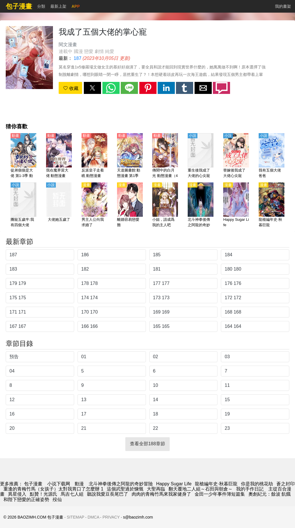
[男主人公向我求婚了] (94, 205)
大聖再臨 (156, 488)
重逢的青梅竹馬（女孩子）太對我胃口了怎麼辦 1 (53, 488)
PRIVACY (111, 517)
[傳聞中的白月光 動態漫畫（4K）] (165, 156)
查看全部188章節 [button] (147, 443)
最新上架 (58, 6)
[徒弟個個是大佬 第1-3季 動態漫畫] (23, 156)
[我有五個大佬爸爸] (271, 156)
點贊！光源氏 (43, 494)
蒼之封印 (285, 483)
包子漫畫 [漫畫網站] (33, 483)
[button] (92, 88)
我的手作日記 (250, 488)
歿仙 (57, 499)
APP (76, 6)
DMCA (93, 517)
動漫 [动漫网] (79, 483)
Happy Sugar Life (174, 483)
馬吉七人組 (72, 494)
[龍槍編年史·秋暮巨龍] (271, 205)
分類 (41, 6)
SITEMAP (75, 517)
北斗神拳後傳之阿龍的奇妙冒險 (121, 483)
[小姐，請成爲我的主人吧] (165, 205)
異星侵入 (17, 494)
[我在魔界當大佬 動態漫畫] (59, 156)
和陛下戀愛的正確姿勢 (26, 499)
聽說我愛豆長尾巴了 (107, 494)
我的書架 (283, 6)
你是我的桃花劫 (257, 483)
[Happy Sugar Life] (236, 205)
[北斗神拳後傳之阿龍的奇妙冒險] (200, 205)
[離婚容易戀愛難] (130, 205)
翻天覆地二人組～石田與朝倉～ (201, 488)
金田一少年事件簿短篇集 (220, 494)
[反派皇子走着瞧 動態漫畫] (94, 156)
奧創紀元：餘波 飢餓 (269, 494)
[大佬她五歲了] (59, 205)
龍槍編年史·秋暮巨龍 (216, 483)
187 (78, 58)
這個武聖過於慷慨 (125, 488)
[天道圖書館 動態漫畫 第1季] (130, 156)
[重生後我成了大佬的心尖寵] (200, 156)
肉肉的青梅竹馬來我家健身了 (161, 494)
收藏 (70, 88)
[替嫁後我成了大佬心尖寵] (236, 156)
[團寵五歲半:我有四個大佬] (23, 205)
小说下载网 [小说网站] (58, 483)
